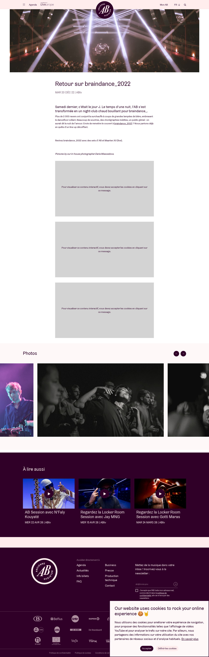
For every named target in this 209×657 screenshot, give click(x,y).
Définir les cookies (167, 648)
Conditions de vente (103, 653)
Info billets (83, 576)
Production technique (111, 578)
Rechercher (185, 5)
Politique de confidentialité (60, 653)
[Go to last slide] (176, 353)
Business (110, 565)
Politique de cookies (83, 653)
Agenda (33, 4)
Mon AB (164, 4)
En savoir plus (189, 639)
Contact (110, 585)
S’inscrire (176, 584)
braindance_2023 (123, 123)
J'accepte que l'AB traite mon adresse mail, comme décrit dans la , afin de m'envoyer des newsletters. (157, 594)
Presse (109, 570)
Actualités (83, 570)
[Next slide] (183, 353)
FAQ (79, 581)
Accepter (146, 648)
